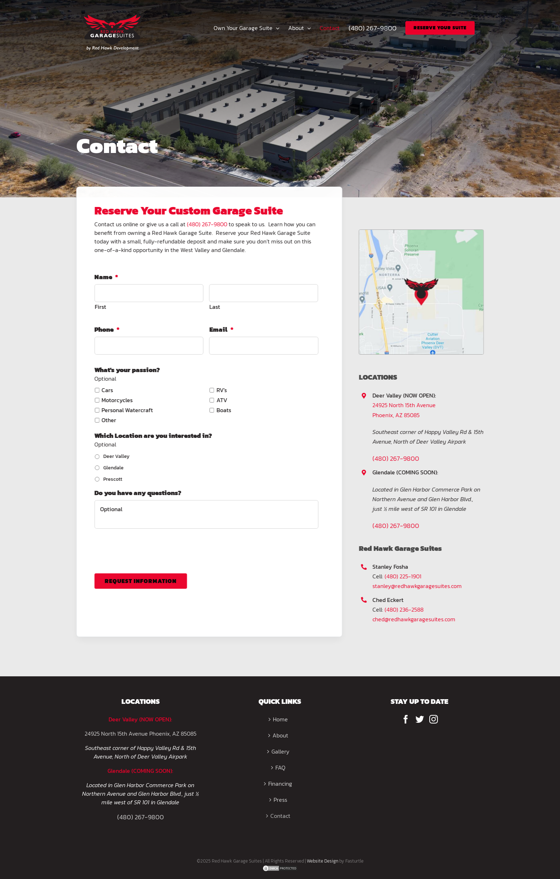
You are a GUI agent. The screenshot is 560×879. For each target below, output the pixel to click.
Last (214, 306)
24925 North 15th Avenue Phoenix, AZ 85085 (140, 733)
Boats (223, 410)
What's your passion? (126, 370)
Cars (106, 390)
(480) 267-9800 (206, 224)
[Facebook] (405, 719)
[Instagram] (433, 719)
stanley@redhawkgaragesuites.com (418, 586)
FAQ (280, 767)
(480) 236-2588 (405, 609)
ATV (221, 400)
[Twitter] (419, 719)
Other (108, 420)
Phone (106, 329)
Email (220, 329)
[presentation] (148, 548)
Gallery (280, 751)
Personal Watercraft (126, 410)
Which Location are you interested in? (152, 435)
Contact (280, 815)
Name (105, 277)
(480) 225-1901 (404, 576)
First (99, 306)
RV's (221, 390)
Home (280, 719)
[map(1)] (422, 232)
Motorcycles (116, 400)
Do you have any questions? (137, 493)
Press (280, 799)
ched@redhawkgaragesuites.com (415, 619)
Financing (280, 783)
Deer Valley (115, 456)
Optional (206, 514)
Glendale (112, 467)
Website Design (322, 861)
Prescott (111, 479)
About (280, 735)
